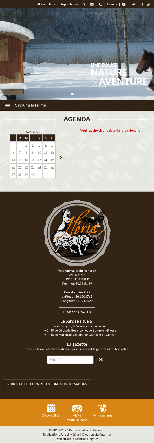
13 (13, 159)
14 (20, 159)
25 (45, 167)
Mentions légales (86, 439)
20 (13, 167)
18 (45, 159)
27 (13, 174)
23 (32, 167)
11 (45, 152)
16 (32, 159)
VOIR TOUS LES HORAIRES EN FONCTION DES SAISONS (47, 384)
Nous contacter (77, 311)
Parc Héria (46, 4)
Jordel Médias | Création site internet (85, 434)
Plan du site (64, 439)
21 (20, 167)
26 (52, 167)
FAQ (133, 4)
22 (26, 167)
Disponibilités (69, 4)
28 (20, 174)
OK (100, 359)
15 (26, 159)
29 (26, 174)
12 (52, 152)
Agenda (112, 4)
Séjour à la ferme (30, 104)
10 (39, 152)
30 (32, 174)
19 (52, 159)
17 (39, 159)
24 (39, 167)
